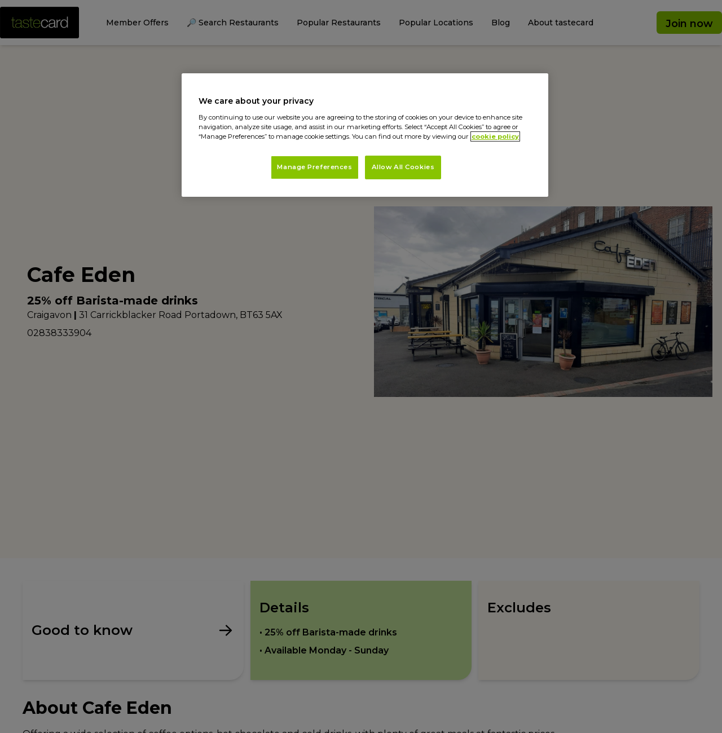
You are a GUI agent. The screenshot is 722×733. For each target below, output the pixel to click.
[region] (365, 135)
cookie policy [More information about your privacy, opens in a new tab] (495, 136)
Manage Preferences (314, 167)
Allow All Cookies (403, 167)
